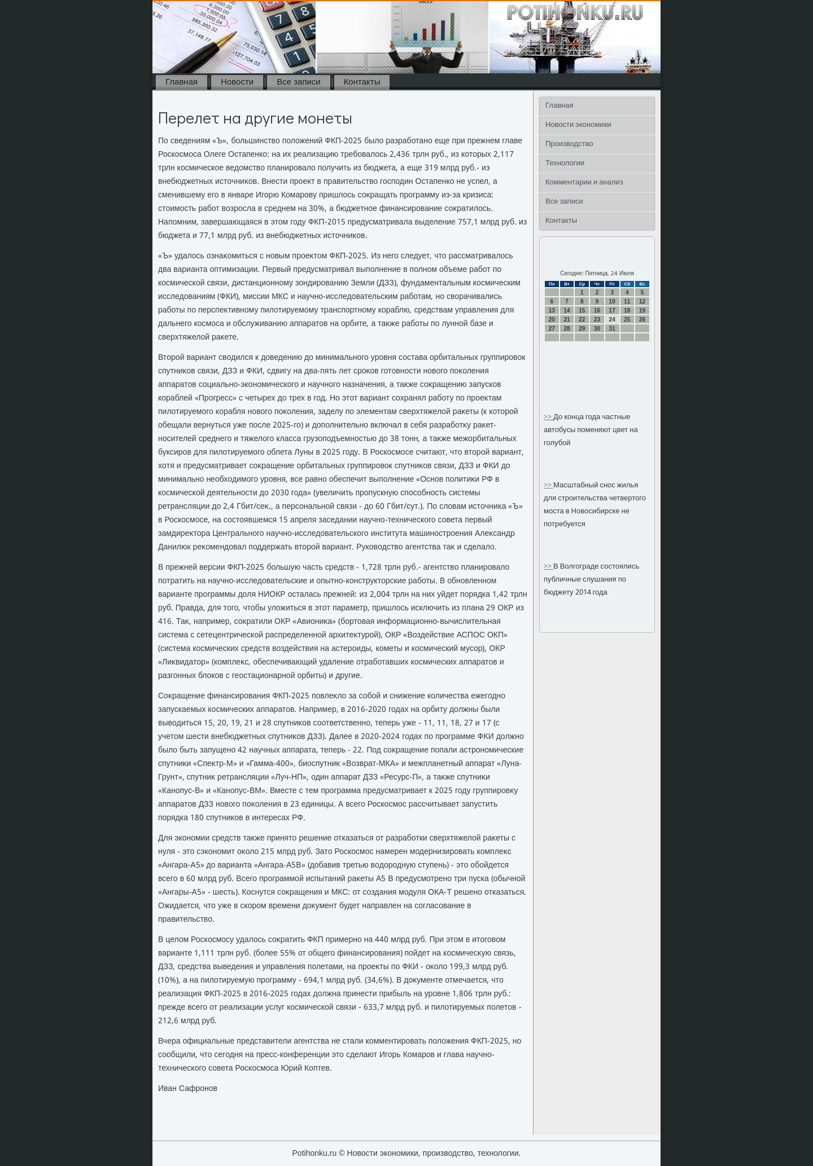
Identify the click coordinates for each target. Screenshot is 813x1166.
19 (642, 310)
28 (566, 328)
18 (627, 310)
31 (612, 328)
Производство (569, 144)
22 (582, 319)
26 (642, 319)
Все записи (298, 82)
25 (627, 319)
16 (597, 310)
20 (552, 319)
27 (552, 328)
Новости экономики (578, 124)
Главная (181, 82)
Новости (237, 82)
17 (612, 310)
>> (548, 417)
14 (566, 310)
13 (552, 310)
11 (627, 301)
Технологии (564, 163)
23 (597, 319)
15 (582, 310)
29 (582, 328)
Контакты (362, 82)
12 (642, 301)
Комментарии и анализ (584, 182)
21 (566, 319)
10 (612, 301)
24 (612, 319)
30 (597, 328)
